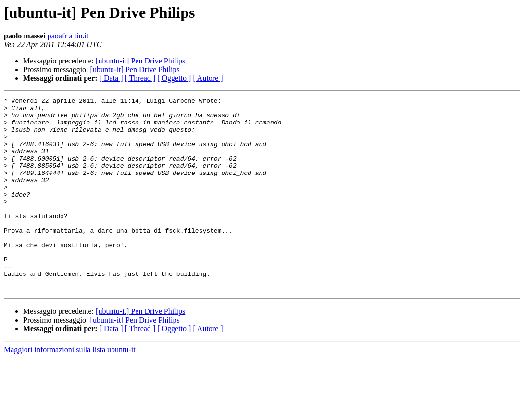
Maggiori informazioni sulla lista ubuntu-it (70, 389)
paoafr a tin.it (68, 36)
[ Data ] (111, 78)
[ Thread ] (140, 78)
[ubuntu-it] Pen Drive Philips (140, 61)
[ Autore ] (208, 78)
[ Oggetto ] (174, 78)
